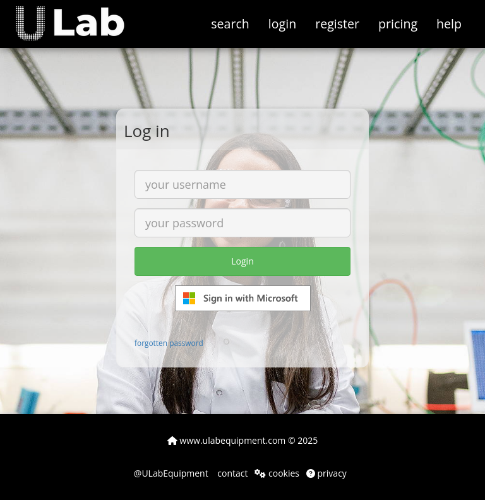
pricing (397, 23)
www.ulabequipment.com (226, 440)
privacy (326, 473)
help (449, 23)
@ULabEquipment (171, 473)
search (230, 23)
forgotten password (169, 343)
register (337, 23)
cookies (276, 473)
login (282, 23)
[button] (79, 16)
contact (231, 473)
